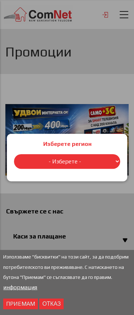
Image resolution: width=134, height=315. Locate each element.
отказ (51, 305)
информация (20, 288)
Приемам (20, 304)
